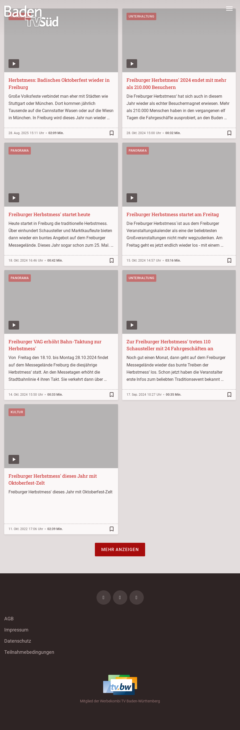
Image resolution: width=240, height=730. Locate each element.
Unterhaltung (141, 278)
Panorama (20, 150)
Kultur (17, 412)
